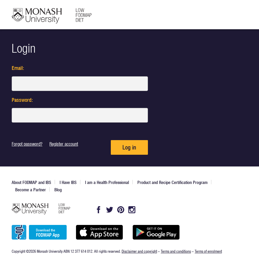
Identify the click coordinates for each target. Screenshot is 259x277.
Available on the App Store (99, 232)
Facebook (98, 209)
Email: (18, 68)
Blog (58, 189)
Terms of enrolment (208, 251)
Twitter (110, 209)
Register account (63, 144)
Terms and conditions (176, 251)
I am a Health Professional (107, 182)
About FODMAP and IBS (31, 182)
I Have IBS (68, 182)
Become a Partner (30, 189)
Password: (22, 100)
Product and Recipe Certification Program (172, 182)
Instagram (132, 209)
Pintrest (121, 209)
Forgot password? (27, 144)
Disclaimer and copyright (139, 251)
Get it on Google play (156, 232)
